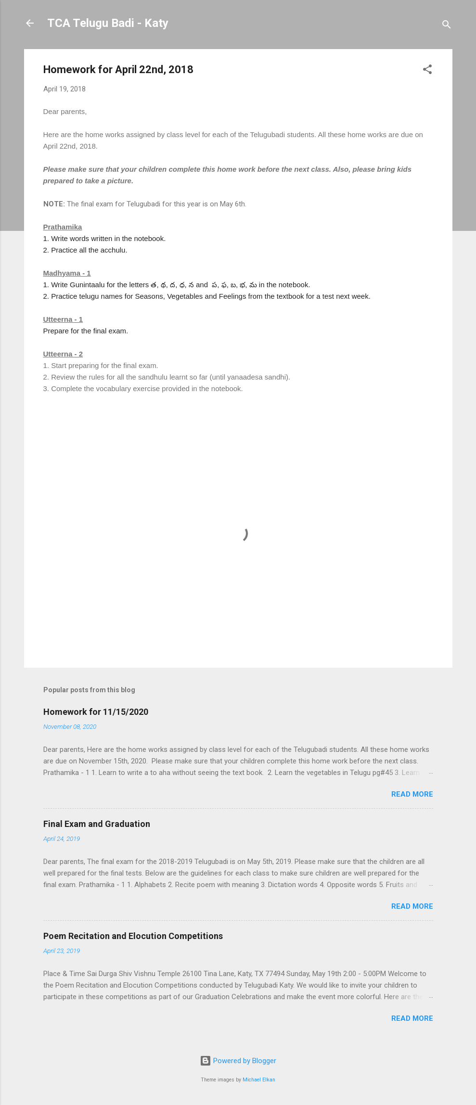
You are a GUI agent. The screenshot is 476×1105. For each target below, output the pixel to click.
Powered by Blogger (238, 1060)
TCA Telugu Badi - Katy (107, 23)
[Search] (446, 26)
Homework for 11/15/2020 (95, 712)
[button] (427, 71)
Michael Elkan (259, 1080)
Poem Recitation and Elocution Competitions (133, 936)
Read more (412, 794)
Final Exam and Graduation (96, 824)
